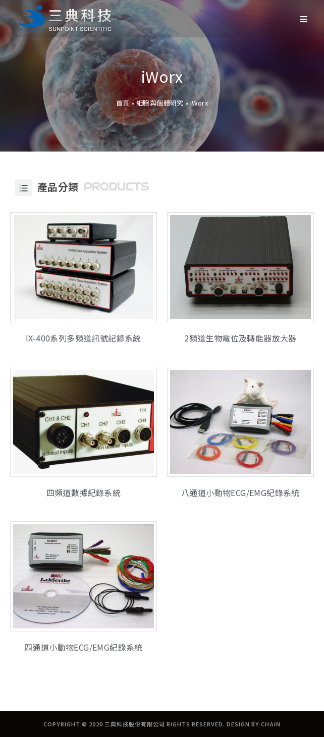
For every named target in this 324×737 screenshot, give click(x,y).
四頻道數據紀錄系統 (83, 492)
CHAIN (271, 724)
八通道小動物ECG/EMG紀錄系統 (240, 492)
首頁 (123, 103)
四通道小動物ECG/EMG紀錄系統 (83, 647)
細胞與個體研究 (160, 103)
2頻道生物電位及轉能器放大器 (240, 338)
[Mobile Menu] (304, 19)
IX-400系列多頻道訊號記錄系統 (83, 338)
